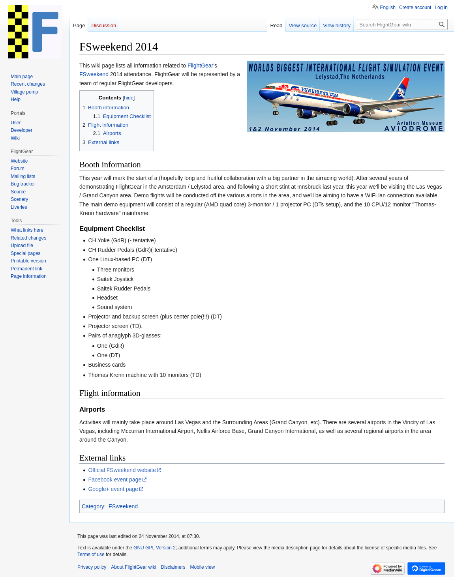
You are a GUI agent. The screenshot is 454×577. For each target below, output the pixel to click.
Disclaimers (173, 567)
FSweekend (94, 74)
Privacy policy (91, 567)
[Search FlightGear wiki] (402, 24)
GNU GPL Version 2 (154, 548)
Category (93, 506)
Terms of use (91, 554)
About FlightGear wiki (133, 567)
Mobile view (202, 567)
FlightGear (200, 65)
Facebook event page (114, 479)
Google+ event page (113, 489)
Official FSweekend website (122, 470)
